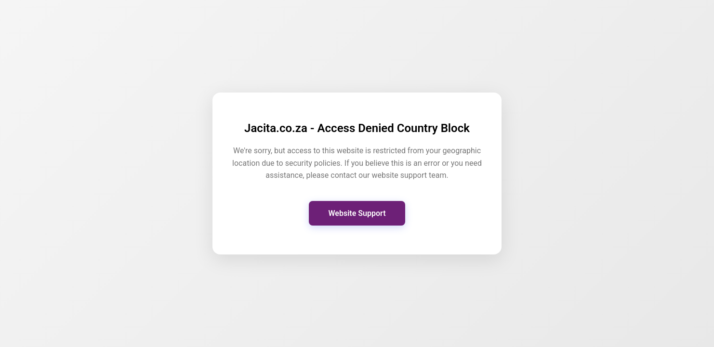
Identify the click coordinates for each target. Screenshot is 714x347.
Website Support (356, 213)
